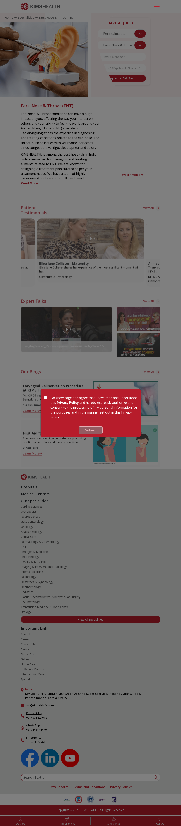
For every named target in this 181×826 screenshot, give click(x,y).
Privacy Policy (68, 402)
